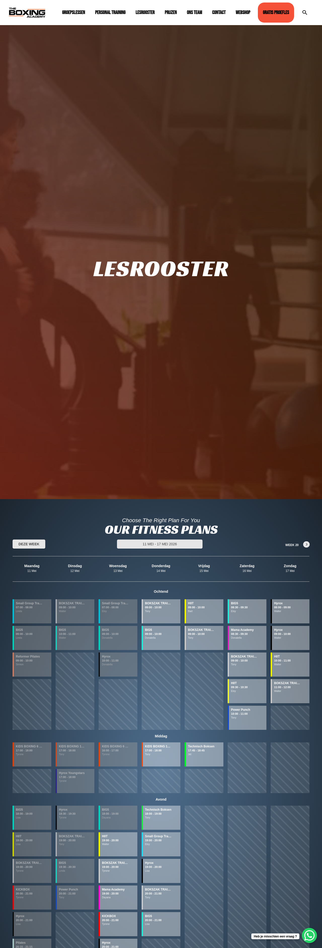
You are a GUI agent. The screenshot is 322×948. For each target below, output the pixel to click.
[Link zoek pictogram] (305, 12)
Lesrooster (145, 13)
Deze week (28, 544)
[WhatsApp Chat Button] (309, 935)
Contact (219, 13)
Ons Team (194, 13)
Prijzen (171, 13)
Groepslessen (73, 13)
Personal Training (110, 13)
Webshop (243, 13)
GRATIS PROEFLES (276, 13)
